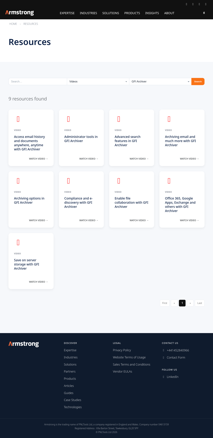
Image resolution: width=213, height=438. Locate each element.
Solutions (110, 13)
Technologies (73, 407)
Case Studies (72, 400)
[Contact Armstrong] (187, 4)
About (169, 13)
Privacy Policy (122, 350)
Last (199, 303)
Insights (152, 13)
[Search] (204, 13)
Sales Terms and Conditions (131, 364)
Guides (68, 393)
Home (13, 24)
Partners (70, 371)
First (164, 303)
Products (132, 13)
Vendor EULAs (122, 371)
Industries (88, 13)
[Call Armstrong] (193, 4)
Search (198, 81)
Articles (69, 386)
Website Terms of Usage (129, 357)
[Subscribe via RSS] (206, 4)
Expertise (67, 13)
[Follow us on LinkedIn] (199, 4)
